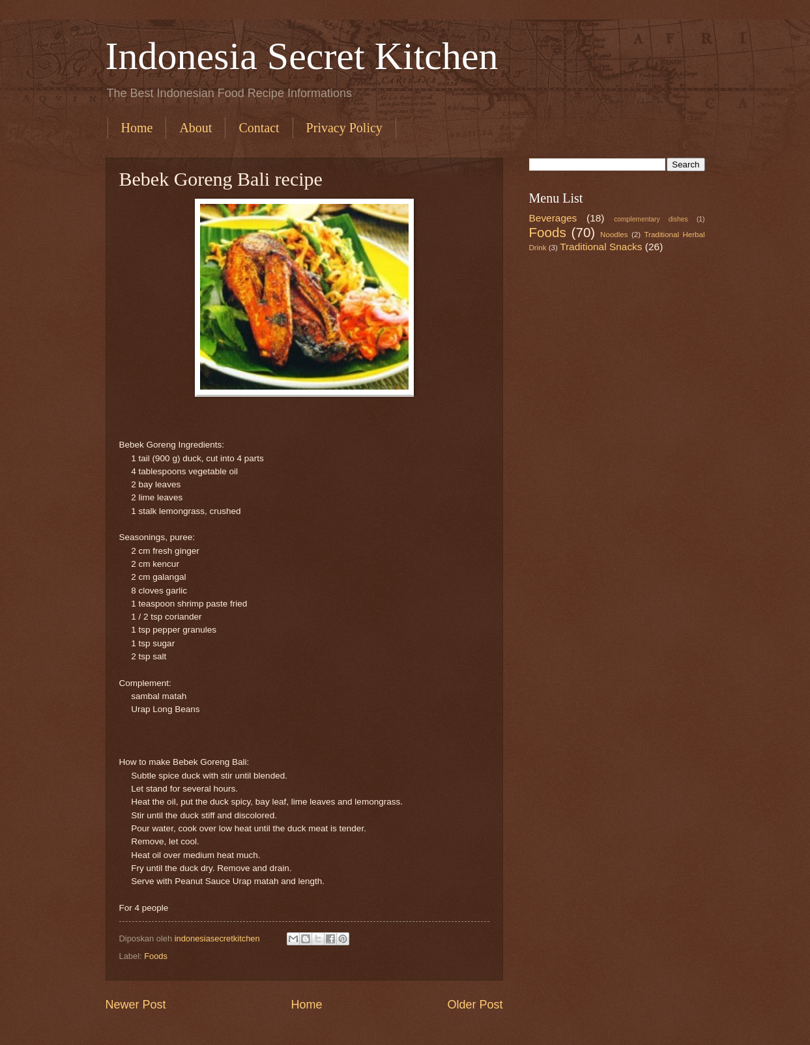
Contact (259, 128)
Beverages (553, 217)
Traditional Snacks (601, 246)
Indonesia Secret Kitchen (302, 56)
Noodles (614, 234)
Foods (155, 956)
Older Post (474, 1004)
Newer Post (136, 1004)
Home (137, 128)
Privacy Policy (344, 128)
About (195, 128)
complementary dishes (650, 219)
